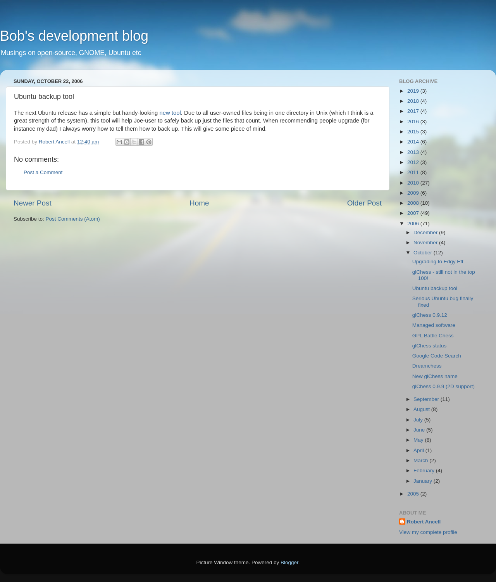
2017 (413, 111)
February (424, 470)
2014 (413, 142)
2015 (413, 132)
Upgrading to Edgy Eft (437, 261)
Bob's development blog (74, 36)
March (421, 460)
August (422, 409)
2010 (413, 183)
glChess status (429, 346)
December (426, 232)
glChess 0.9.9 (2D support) (443, 386)
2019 (413, 91)
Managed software (433, 325)
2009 (413, 193)
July (418, 420)
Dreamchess (427, 366)
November (426, 242)
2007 (413, 213)
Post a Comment (43, 172)
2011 (413, 172)
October (423, 253)
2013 (413, 152)
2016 (413, 121)
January (423, 481)
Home (199, 203)
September (427, 399)
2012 (413, 162)
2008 (413, 203)
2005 (413, 494)
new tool (170, 113)
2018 (413, 101)
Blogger (289, 562)
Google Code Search (436, 356)
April (419, 450)
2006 (413, 223)
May (419, 440)
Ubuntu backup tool (434, 288)
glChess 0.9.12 (429, 315)
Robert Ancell (424, 522)
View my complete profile (428, 532)
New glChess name (435, 376)
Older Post (364, 203)
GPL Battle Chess (433, 335)
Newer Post (33, 203)
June (419, 430)
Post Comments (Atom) (73, 219)
